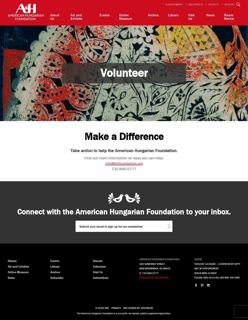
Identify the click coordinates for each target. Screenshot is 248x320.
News (210, 15)
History (12, 261)
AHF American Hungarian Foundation (25, 13)
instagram (208, 285)
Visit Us (191, 17)
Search (229, 4)
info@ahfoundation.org (124, 163)
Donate (214, 4)
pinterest (202, 285)
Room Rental (229, 17)
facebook (196, 285)
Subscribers (174, 4)
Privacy (116, 308)
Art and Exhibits (76, 17)
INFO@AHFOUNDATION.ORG (154, 277)
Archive (153, 15)
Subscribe (56, 278)
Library (173, 15)
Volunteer (196, 4)
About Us (54, 17)
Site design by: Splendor (138, 308)
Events (104, 15)
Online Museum (125, 17)
